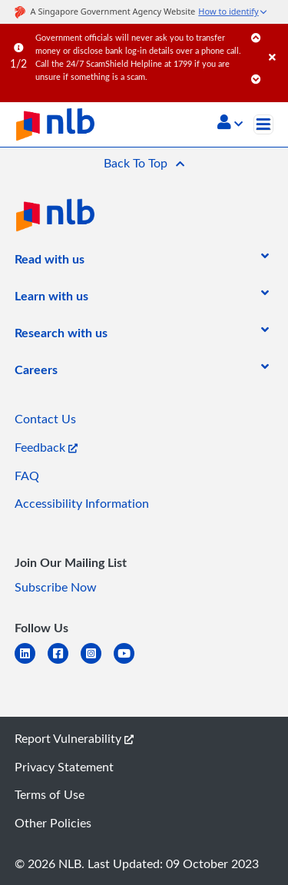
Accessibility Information (82, 503)
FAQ (27, 475)
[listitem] (49, 262)
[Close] (275, 42)
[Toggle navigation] (263, 124)
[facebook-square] (64, 662)
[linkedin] (31, 662)
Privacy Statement (64, 766)
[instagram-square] (97, 662)
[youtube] (130, 662)
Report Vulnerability (74, 738)
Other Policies (53, 822)
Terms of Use (49, 794)
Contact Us (45, 418)
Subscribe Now (56, 586)
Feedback (46, 447)
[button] (230, 123)
